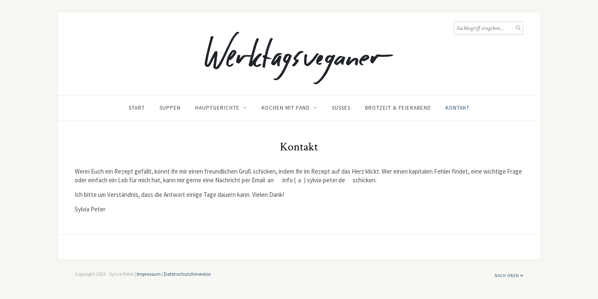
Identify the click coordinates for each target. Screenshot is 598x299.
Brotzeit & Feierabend (398, 107)
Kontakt (458, 107)
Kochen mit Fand (286, 107)
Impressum (149, 274)
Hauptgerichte (217, 107)
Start (137, 107)
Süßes (341, 107)
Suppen (170, 107)
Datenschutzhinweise (187, 274)
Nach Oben (509, 275)
